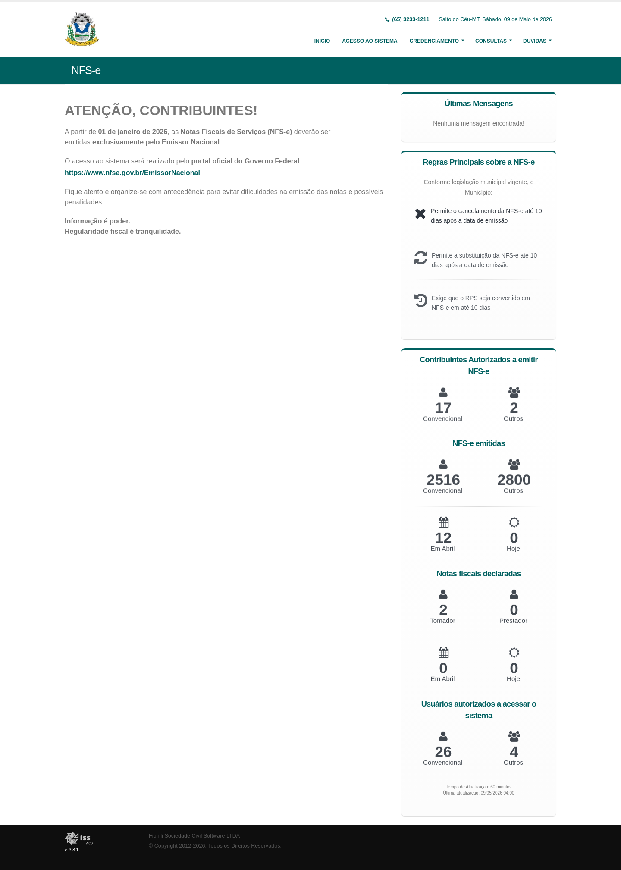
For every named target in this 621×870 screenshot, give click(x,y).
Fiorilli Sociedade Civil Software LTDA (194, 836)
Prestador (513, 628)
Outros (513, 769)
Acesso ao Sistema (369, 41)
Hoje (513, 556)
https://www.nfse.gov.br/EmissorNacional (137, 172)
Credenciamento (434, 41)
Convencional (442, 769)
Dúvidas (534, 41)
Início (322, 41)
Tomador (442, 628)
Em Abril (443, 556)
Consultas (491, 41)
